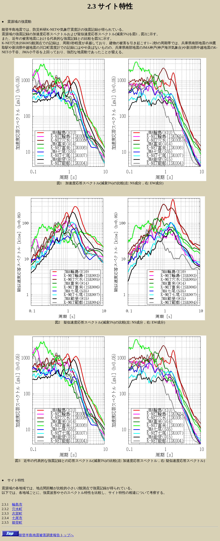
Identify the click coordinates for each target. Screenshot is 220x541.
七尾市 (17, 518)
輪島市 (17, 504)
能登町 (17, 522)
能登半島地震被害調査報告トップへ (38, 535)
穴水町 (17, 509)
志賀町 (17, 513)
